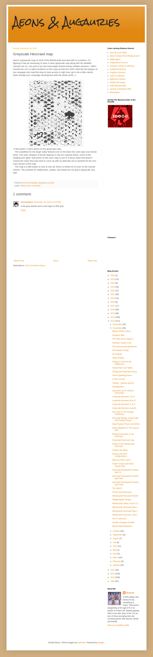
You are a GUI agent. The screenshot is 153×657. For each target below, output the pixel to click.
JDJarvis (130, 593)
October (116, 531)
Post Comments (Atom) (35, 265)
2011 (113, 574)
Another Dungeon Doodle (123, 522)
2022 (113, 291)
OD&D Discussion (117, 82)
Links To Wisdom (117, 76)
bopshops (81, 642)
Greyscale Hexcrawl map (123, 440)
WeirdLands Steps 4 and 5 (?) (125, 503)
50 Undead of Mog (120, 350)
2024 (113, 283)
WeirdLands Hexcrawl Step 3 (125, 507)
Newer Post (19, 261)
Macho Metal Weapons (122, 526)
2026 (113, 275)
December (117, 324)
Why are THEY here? (121, 460)
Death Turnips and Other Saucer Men (123, 465)
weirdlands (36, 186)
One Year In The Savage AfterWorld (123, 413)
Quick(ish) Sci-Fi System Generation (123, 392)
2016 (113, 309)
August (116, 538)
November (117, 328)
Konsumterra (27, 202)
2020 (113, 298)
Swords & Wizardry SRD (120, 89)
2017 (113, 306)
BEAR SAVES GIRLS (121, 331)
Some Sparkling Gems (122, 375)
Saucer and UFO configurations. (119, 455)
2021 (113, 294)
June (115, 546)
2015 (113, 313)
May (115, 550)
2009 (113, 581)
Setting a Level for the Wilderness (121, 363)
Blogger (101, 642)
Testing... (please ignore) (123, 383)
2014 (113, 317)
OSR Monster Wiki (118, 86)
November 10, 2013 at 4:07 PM (47, 202)
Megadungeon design (121, 499)
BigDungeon (115, 59)
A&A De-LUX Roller (118, 53)
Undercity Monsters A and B (124, 408)
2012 (113, 570)
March (116, 557)
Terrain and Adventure (121, 492)
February (117, 561)
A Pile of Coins (118, 379)
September (118, 535)
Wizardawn (114, 92)
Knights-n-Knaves (117, 72)
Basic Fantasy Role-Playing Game (125, 56)
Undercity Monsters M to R (123, 400)
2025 (113, 279)
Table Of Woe (118, 358)
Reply (23, 210)
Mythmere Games (117, 79)
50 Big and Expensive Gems (124, 372)
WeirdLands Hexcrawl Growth (125, 496)
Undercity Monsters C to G (123, 404)
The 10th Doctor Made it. (123, 339)
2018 (113, 302)
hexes (29, 186)
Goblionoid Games (118, 69)
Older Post (92, 261)
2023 (113, 287)
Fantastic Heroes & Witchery (122, 66)
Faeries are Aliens (120, 450)
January (116, 565)
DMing (23, 186)
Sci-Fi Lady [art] (119, 518)
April (115, 554)
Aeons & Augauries (66, 21)
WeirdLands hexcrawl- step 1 (125, 515)
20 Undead (117, 354)
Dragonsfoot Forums (119, 62)
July (115, 542)
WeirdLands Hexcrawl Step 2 (125, 511)
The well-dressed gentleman (124, 346)
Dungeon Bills (118, 335)
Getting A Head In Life (121, 343)
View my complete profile (118, 625)
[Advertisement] (120, 182)
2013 (113, 321)
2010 (113, 577)
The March (117, 488)
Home (55, 261)
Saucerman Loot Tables (122, 368)
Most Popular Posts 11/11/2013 (125, 424)
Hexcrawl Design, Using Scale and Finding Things (125, 419)
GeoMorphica (118, 387)
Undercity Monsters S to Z (123, 397)
